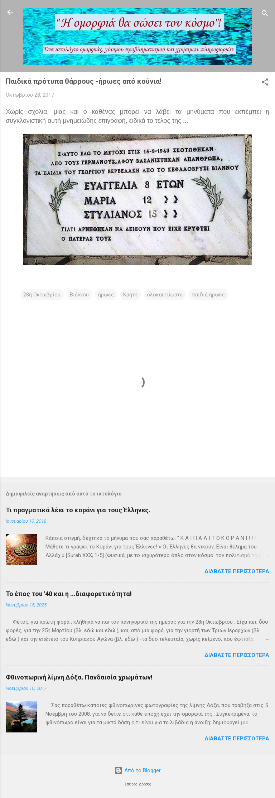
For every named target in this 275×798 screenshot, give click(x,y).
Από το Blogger (137, 770)
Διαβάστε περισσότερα (236, 571)
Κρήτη (130, 294)
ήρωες (106, 294)
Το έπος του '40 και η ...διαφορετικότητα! (69, 594)
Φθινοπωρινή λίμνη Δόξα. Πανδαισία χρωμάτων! (79, 677)
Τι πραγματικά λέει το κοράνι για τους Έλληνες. (78, 510)
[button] (265, 83)
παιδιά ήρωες (208, 294)
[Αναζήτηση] (265, 14)
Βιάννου (79, 294)
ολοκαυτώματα (165, 294)
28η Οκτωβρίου (42, 294)
